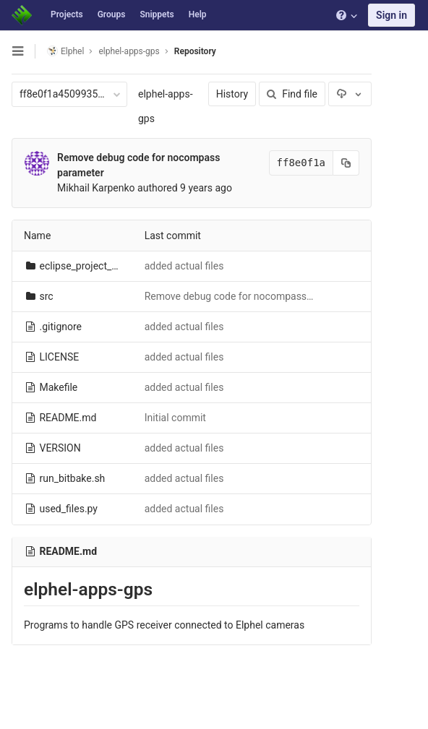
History (232, 94)
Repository (195, 51)
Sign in (391, 15)
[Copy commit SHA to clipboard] (346, 163)
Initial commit (175, 417)
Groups (112, 14)
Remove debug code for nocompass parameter (250, 296)
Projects (67, 14)
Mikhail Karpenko (96, 188)
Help (198, 14)
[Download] (350, 94)
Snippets (157, 14)
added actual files (184, 266)
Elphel (65, 51)
